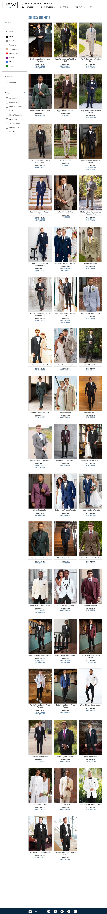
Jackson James (14, 123)
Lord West (12, 132)
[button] (14, 31)
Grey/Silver (13, 41)
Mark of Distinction (15, 115)
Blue (10, 62)
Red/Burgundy (14, 53)
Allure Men (13, 119)
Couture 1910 (13, 102)
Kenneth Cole (14, 128)
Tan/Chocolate (14, 49)
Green (11, 66)
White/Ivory (13, 45)
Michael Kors (13, 98)
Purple (11, 57)
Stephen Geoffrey (15, 107)
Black (11, 37)
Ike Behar (12, 111)
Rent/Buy (12, 82)
